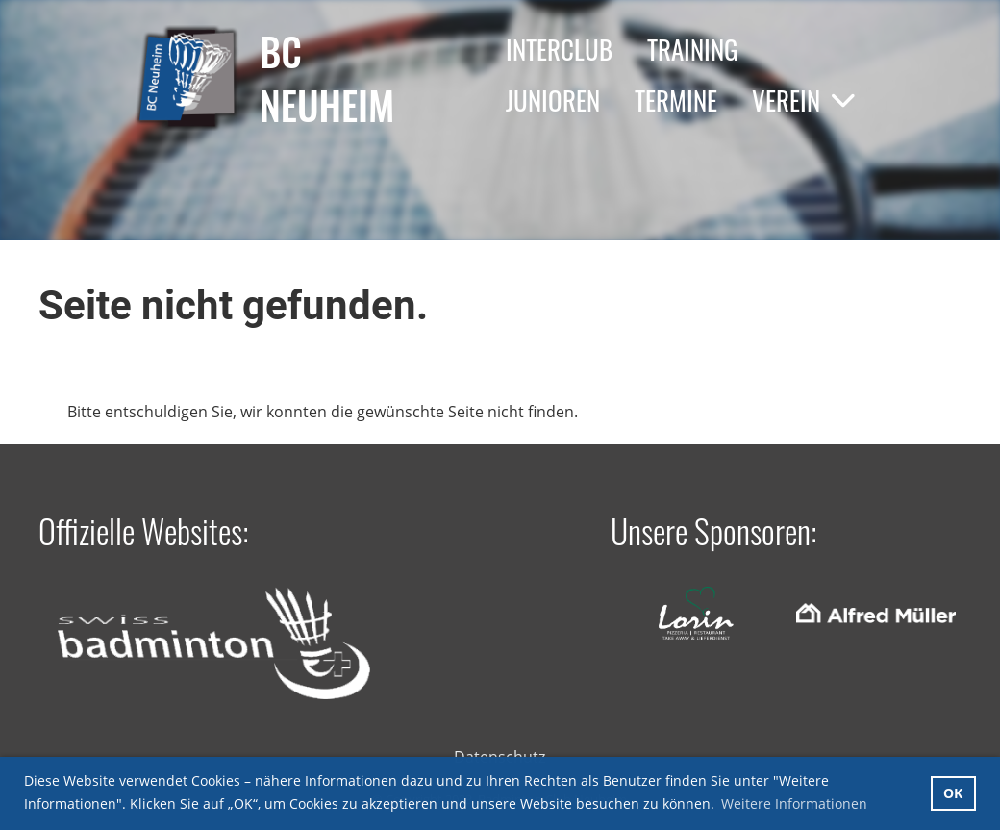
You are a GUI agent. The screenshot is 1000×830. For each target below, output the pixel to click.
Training (692, 49)
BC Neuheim (327, 78)
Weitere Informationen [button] (794, 803)
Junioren (553, 100)
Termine (676, 100)
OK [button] (952, 793)
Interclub (559, 49)
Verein (804, 100)
